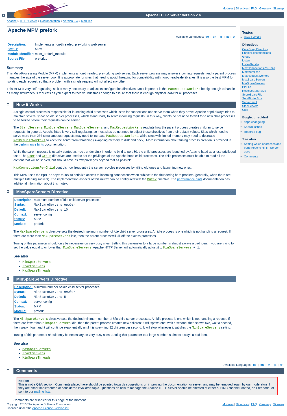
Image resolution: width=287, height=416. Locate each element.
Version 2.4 (70, 21)
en (214, 36)
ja (228, 36)
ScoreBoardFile (252, 94)
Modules (227, 8)
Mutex (152, 179)
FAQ (254, 8)
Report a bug (252, 131)
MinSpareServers (253, 83)
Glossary (265, 8)
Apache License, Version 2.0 (50, 408)
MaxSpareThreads (36, 270)
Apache (12, 21)
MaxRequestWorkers (184, 89)
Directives (242, 8)
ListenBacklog (251, 64)
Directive (59, 192)
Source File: (17, 58)
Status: (13, 49)
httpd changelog (254, 122)
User (245, 109)
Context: (20, 214)
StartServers (250, 106)
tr (234, 36)
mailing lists (42, 391)
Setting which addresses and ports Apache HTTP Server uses (262, 147)
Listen (246, 60)
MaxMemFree (251, 72)
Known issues (253, 127)
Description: (17, 44)
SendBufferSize (252, 98)
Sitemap (278, 8)
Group (246, 56)
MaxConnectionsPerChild (258, 68)
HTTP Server (28, 21)
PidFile (246, 87)
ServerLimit (249, 102)
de (207, 36)
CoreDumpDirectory (255, 49)
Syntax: (20, 204)
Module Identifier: (21, 54)
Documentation (50, 21)
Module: (20, 224)
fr (221, 36)
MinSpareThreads (36, 357)
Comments (251, 156)
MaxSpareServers (253, 79)
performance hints (31, 144)
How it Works (252, 37)
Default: (20, 209)
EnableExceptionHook (256, 52)
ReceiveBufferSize (254, 90)
